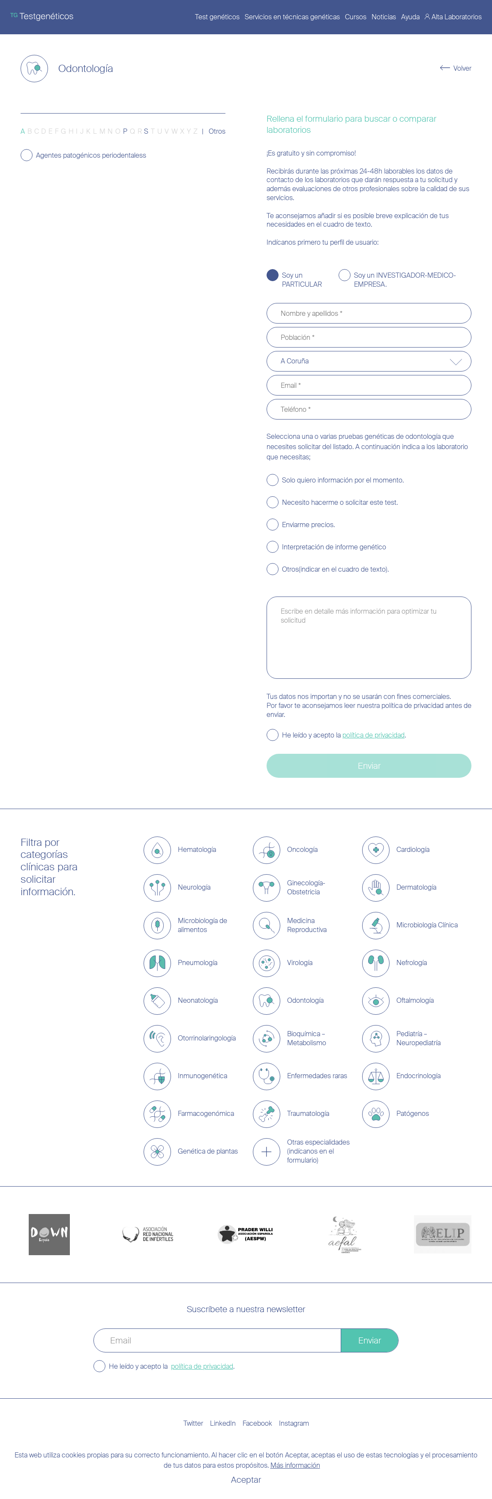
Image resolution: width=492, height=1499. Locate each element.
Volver (462, 68)
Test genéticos (217, 16)
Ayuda (410, 16)
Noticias (384, 16)
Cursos (355, 16)
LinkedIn (223, 1423)
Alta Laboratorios (457, 16)
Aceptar (246, 1479)
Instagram (294, 1423)
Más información (295, 1465)
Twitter (193, 1423)
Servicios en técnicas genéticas (292, 16)
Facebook (257, 1423)
